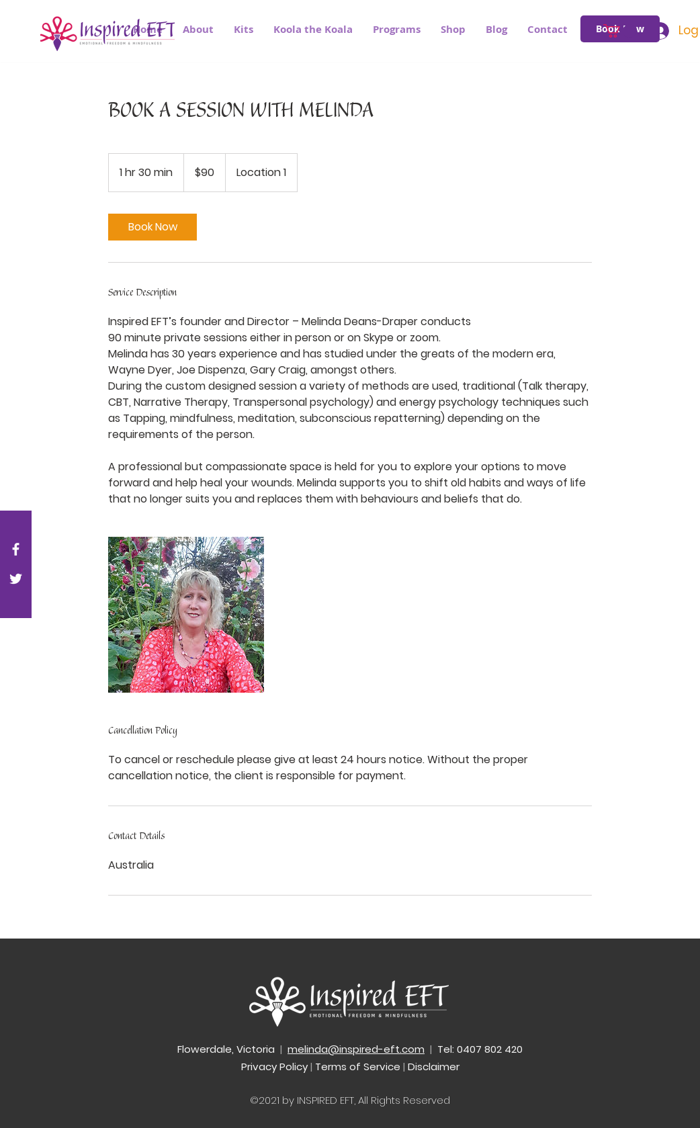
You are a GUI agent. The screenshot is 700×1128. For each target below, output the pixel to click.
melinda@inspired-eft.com (356, 1049)
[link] (152, 227)
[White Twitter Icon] (15, 578)
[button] (397, 29)
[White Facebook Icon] (15, 549)
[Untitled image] (186, 615)
